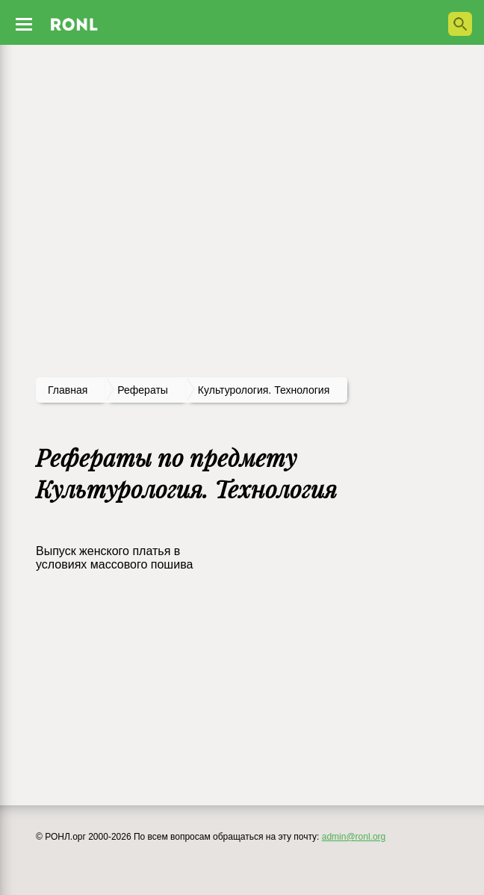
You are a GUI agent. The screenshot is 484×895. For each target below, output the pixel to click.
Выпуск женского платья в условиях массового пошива (114, 558)
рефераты (142, 390)
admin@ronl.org (354, 836)
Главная (67, 390)
